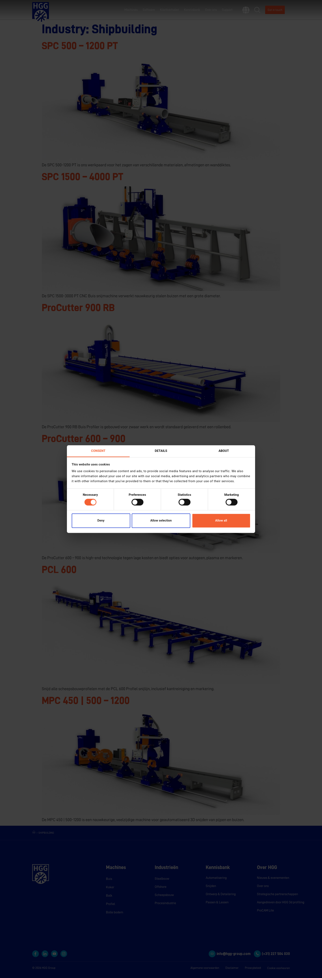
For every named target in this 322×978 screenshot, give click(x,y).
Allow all (221, 521)
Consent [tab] (98, 451)
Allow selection (161, 521)
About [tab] (223, 451)
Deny (101, 521)
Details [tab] (161, 451)
